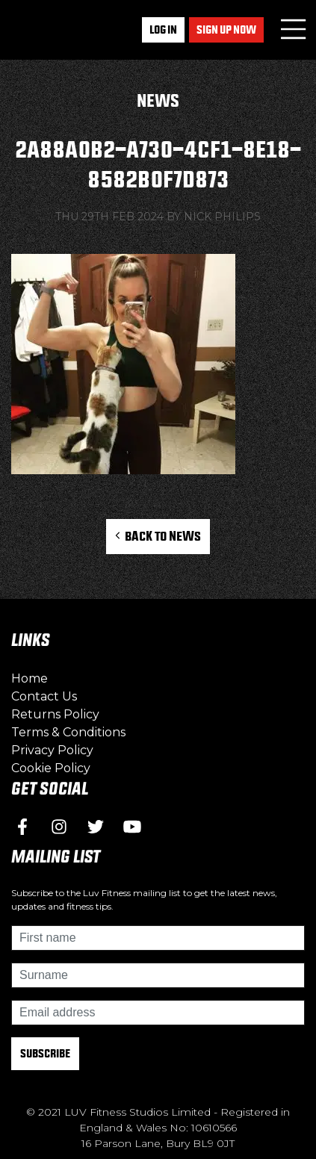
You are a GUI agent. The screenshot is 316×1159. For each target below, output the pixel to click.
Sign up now (226, 29)
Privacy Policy (52, 750)
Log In (163, 29)
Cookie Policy (50, 768)
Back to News (158, 536)
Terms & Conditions (68, 732)
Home (29, 678)
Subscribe (45, 1053)
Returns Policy (55, 714)
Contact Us (44, 696)
